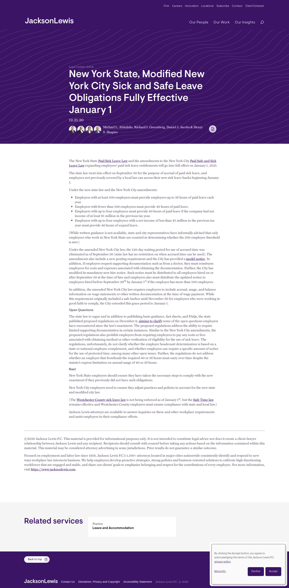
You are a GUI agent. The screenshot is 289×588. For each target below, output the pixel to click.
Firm (166, 6)
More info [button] (220, 571)
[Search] (260, 22)
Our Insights (245, 22)
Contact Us (68, 581)
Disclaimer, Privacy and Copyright (99, 581)
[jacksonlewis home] (49, 19)
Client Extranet (254, 6)
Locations (207, 6)
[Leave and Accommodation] (132, 527)
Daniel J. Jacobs (178, 127)
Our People (198, 22)
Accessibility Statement (137, 581)
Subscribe (223, 6)
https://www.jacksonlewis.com (53, 469)
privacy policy (222, 562)
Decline (255, 571)
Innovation (192, 6)
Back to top (35, 559)
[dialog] (248, 564)
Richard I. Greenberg (149, 127)
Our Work (221, 22)
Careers (177, 6)
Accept (273, 571)
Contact (237, 6)
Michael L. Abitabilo (118, 127)
